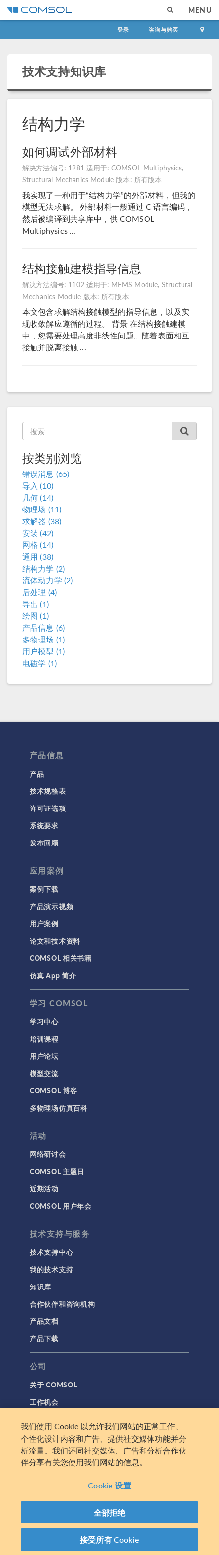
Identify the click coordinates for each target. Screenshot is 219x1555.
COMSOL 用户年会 (61, 1206)
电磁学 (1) (39, 663)
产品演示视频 (51, 906)
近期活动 (44, 1188)
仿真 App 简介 (53, 975)
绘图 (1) (35, 615)
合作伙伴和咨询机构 (62, 1304)
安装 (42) (37, 533)
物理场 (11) (41, 509)
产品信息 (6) (43, 627)
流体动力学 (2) (47, 580)
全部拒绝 (110, 1516)
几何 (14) (37, 497)
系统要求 (44, 825)
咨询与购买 (163, 29)
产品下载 (44, 1338)
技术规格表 (48, 791)
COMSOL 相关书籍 (61, 958)
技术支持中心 (51, 1252)
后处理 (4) (39, 592)
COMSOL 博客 (53, 1090)
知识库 (40, 1286)
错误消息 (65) (45, 473)
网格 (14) (37, 544)
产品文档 (44, 1321)
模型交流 (44, 1073)
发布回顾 (44, 842)
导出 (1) (35, 603)
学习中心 (44, 1021)
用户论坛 (44, 1056)
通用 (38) (37, 556)
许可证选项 (48, 808)
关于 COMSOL (53, 1384)
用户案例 (44, 923)
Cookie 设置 (109, 1489)
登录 (123, 29)
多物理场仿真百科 (59, 1108)
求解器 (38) (41, 521)
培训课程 (44, 1039)
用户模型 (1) (43, 651)
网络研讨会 (48, 1154)
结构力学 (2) (43, 568)
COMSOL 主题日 (57, 1171)
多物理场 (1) (43, 639)
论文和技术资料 (55, 941)
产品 (37, 773)
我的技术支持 (51, 1269)
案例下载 (44, 889)
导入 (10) (37, 485)
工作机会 (44, 1402)
